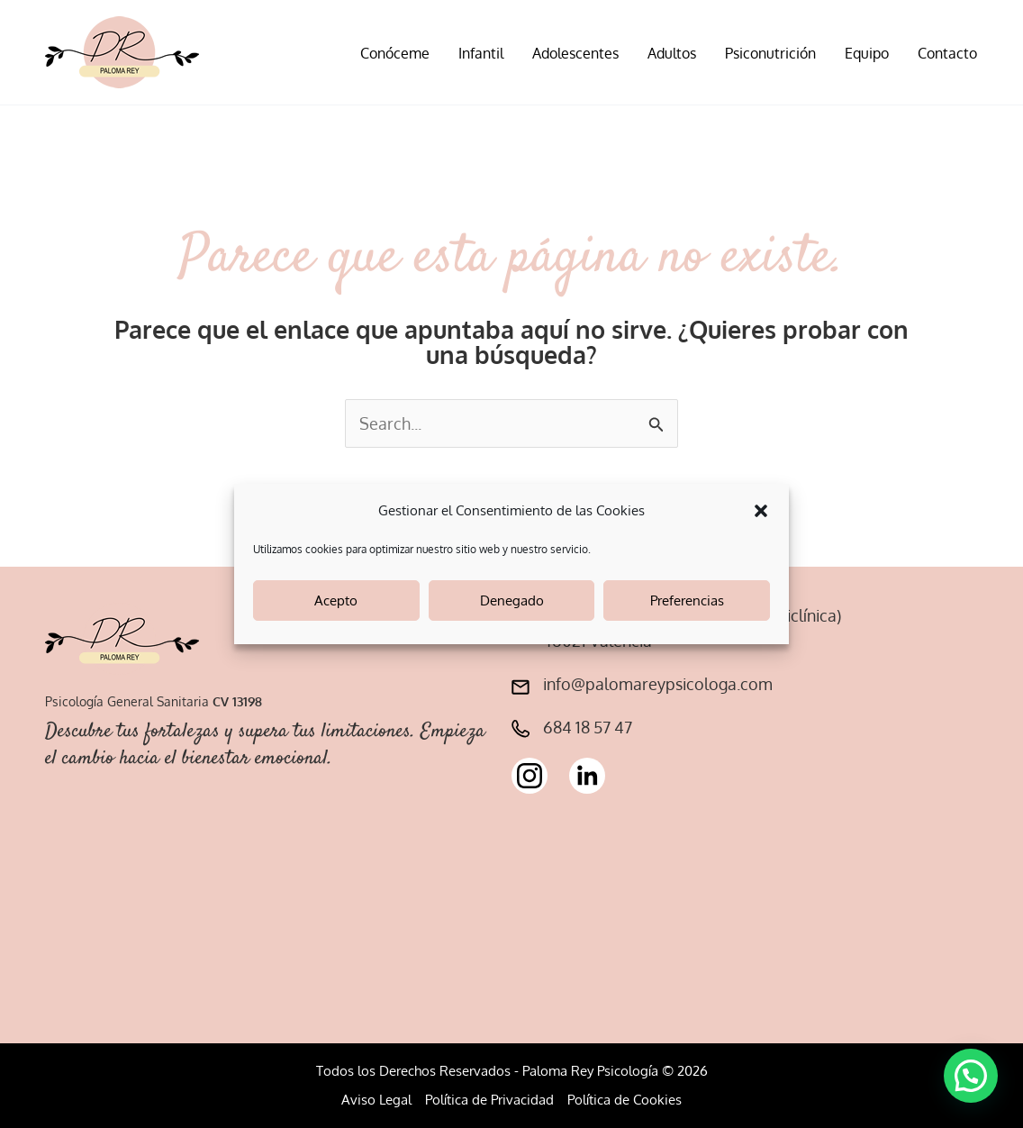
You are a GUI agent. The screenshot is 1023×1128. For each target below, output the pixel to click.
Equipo (867, 53)
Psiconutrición (770, 53)
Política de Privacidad (489, 1099)
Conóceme (395, 53)
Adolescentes (575, 53)
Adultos (671, 53)
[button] (761, 511)
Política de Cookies (624, 1099)
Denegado (512, 600)
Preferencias (687, 600)
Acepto (336, 600)
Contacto (947, 53)
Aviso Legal (376, 1099)
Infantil (480, 53)
